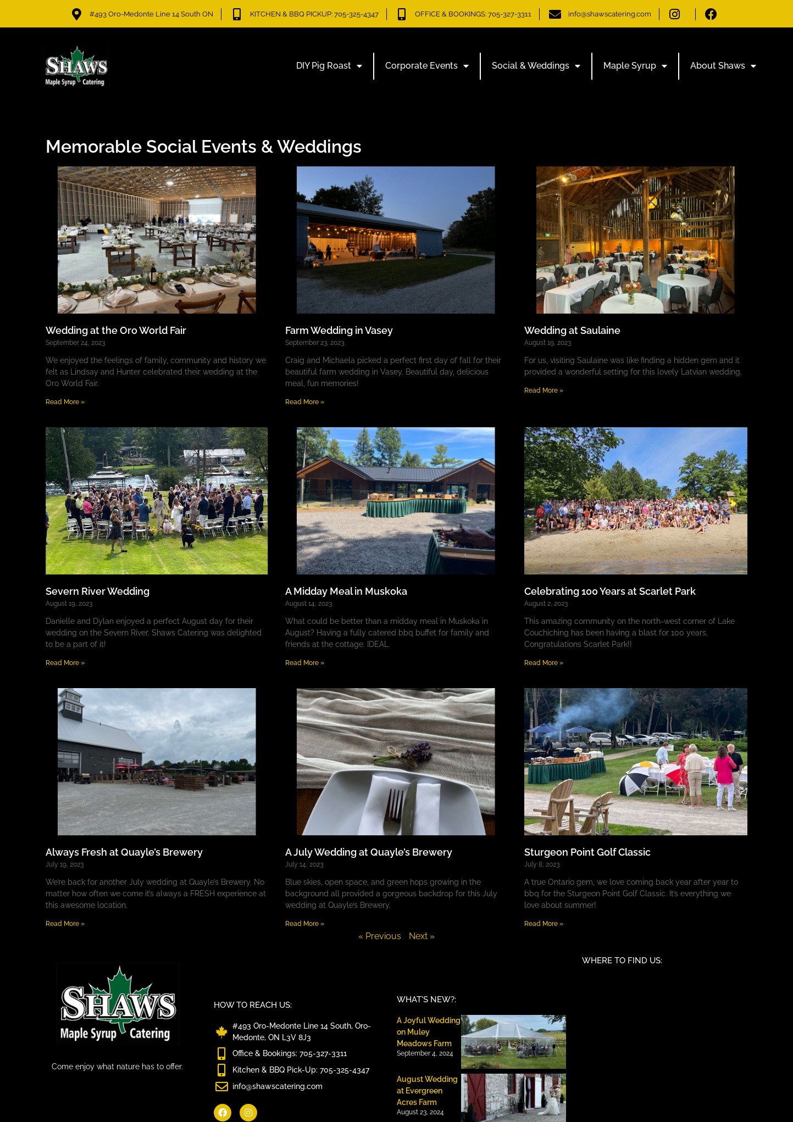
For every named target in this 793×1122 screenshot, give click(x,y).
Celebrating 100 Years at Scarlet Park (610, 591)
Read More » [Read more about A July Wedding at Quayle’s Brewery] (304, 924)
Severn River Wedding (97, 591)
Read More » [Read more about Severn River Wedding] (65, 663)
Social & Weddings (536, 66)
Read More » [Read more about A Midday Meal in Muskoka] (304, 663)
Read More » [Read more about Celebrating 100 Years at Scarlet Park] (543, 663)
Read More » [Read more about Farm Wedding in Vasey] (304, 402)
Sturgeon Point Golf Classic (587, 852)
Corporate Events (427, 66)
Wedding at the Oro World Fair (116, 330)
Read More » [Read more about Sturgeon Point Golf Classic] (543, 924)
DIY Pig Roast (329, 66)
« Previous (379, 936)
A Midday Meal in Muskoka (346, 591)
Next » (422, 936)
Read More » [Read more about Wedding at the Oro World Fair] (65, 402)
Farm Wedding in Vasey (339, 330)
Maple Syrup (635, 66)
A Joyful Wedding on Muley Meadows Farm (429, 1032)
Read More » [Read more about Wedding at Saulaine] (543, 390)
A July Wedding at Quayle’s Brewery (368, 852)
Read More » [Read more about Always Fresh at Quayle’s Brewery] (65, 924)
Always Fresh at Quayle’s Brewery (124, 852)
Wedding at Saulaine (572, 330)
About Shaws (723, 66)
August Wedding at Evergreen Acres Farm (427, 1091)
